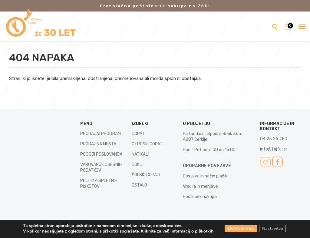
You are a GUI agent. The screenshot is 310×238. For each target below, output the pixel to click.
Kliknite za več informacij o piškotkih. (177, 231)
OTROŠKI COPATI (147, 144)
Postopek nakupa (200, 196)
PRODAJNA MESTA (98, 144)
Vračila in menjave (200, 186)
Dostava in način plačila (206, 176)
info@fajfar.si (273, 149)
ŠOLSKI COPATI (146, 174)
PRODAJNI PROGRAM (100, 133)
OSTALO (139, 185)
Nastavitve (272, 228)
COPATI (139, 133)
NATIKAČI (140, 154)
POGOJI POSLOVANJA (101, 154)
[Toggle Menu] (302, 26)
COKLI (137, 164)
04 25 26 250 (273, 138)
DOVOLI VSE (241, 228)
